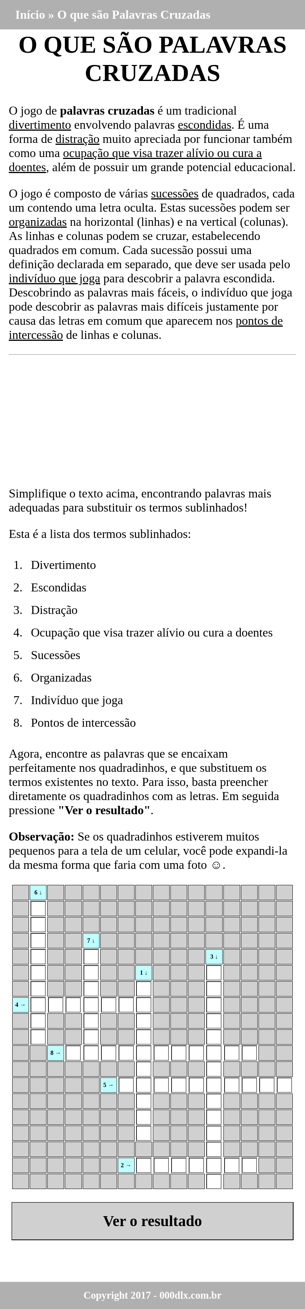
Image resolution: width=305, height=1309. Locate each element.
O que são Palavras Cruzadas (133, 14)
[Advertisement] (152, 420)
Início (30, 14)
